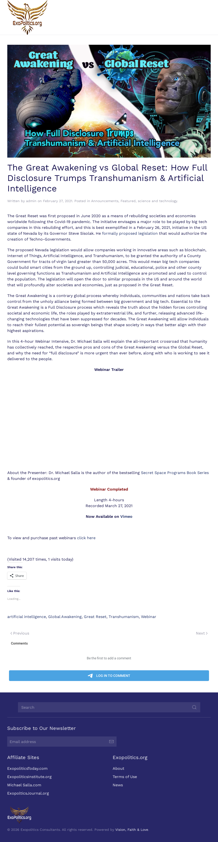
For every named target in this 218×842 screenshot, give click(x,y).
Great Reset (95, 616)
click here (86, 538)
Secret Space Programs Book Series (175, 472)
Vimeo (126, 516)
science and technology (157, 201)
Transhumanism (124, 616)
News (117, 785)
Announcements (104, 201)
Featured (128, 201)
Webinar (148, 616)
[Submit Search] (194, 707)
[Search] (108, 707)
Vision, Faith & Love (131, 830)
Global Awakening (65, 616)
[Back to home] (27, 17)
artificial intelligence (26, 616)
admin (31, 201)
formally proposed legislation (130, 233)
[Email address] (61, 741)
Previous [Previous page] (19, 633)
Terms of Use (124, 776)
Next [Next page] (202, 633)
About (118, 768)
